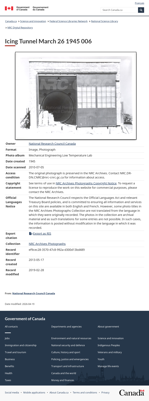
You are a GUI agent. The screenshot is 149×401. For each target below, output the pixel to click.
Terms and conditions (85, 392)
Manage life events (108, 366)
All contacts (11, 326)
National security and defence (68, 345)
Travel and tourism (15, 352)
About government (108, 326)
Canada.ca (11, 21)
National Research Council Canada (52, 144)
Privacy (105, 392)
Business (10, 359)
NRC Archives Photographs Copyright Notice (86, 183)
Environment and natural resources (71, 338)
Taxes (8, 380)
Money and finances (62, 380)
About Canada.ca (59, 392)
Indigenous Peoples (109, 345)
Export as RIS (40, 233)
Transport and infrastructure (67, 366)
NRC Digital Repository (20, 27)
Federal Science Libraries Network (69, 21)
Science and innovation (33, 21)
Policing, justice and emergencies (70, 359)
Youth (101, 359)
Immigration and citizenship (20, 345)
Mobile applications (34, 392)
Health (8, 373)
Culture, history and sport (65, 352)
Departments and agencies (66, 326)
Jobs (7, 338)
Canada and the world (63, 373)
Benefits (9, 366)
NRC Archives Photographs (47, 244)
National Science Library (104, 21)
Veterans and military (110, 352)
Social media (12, 392)
